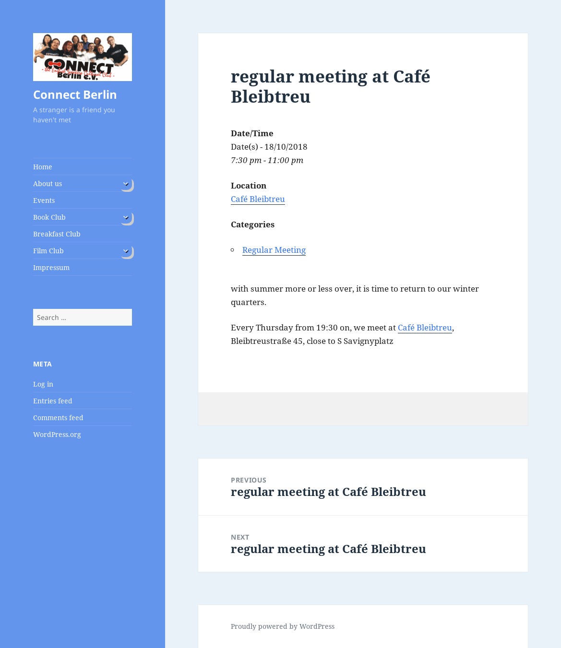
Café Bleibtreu (258, 198)
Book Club (49, 217)
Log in (43, 384)
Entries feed (52, 400)
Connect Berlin (75, 94)
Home (42, 166)
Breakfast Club (57, 233)
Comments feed (58, 417)
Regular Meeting (274, 249)
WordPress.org (57, 434)
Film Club (48, 250)
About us (47, 183)
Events (44, 200)
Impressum (51, 267)
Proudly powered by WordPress (282, 626)
